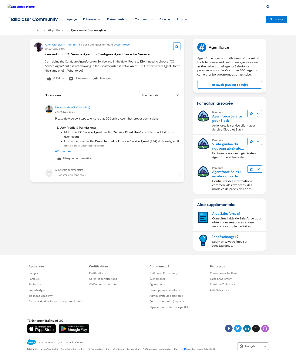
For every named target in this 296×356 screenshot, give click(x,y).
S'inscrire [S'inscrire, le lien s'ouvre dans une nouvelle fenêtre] (276, 19)
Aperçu (72, 19)
